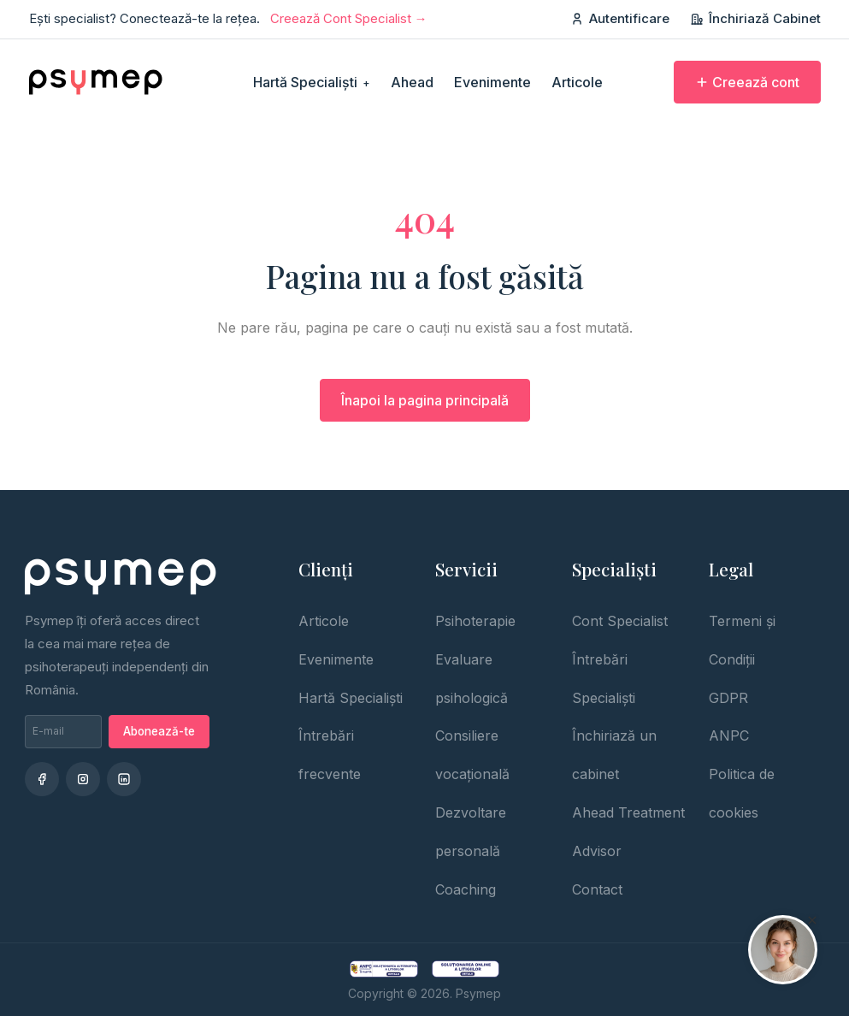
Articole (577, 82)
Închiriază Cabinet (755, 18)
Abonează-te (159, 731)
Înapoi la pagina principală (425, 400)
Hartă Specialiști (311, 82)
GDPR (728, 697)
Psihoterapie (475, 620)
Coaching (465, 889)
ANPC (729, 735)
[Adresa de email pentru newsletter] (63, 731)
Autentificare (619, 18)
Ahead (412, 82)
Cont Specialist (620, 620)
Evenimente (492, 82)
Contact (597, 889)
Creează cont (747, 82)
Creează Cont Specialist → (348, 18)
